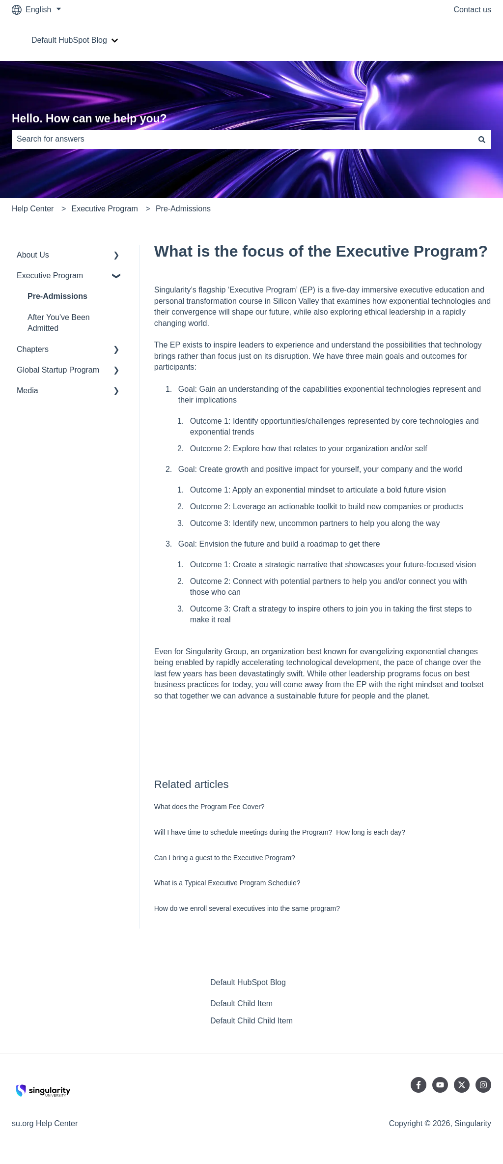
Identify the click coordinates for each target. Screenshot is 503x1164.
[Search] (482, 139)
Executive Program (105, 208)
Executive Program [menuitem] (50, 275)
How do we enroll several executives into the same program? (247, 908)
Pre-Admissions (183, 208)
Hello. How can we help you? (89, 118)
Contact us (472, 9)
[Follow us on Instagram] (483, 1085)
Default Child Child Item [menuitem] (251, 1021)
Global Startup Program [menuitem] (58, 370)
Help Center (33, 208)
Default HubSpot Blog (69, 40)
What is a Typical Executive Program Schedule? (227, 883)
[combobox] (242, 139)
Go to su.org (459, 40)
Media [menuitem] (27, 390)
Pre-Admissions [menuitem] (57, 296)
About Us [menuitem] (33, 255)
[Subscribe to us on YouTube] (440, 1085)
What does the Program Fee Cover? (209, 807)
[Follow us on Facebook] (418, 1085)
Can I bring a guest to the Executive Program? (224, 858)
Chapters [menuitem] (33, 349)
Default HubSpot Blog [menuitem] (248, 982)
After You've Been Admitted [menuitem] (59, 322)
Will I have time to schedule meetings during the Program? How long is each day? (279, 832)
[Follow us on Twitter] (462, 1085)
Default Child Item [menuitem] (241, 1003)
